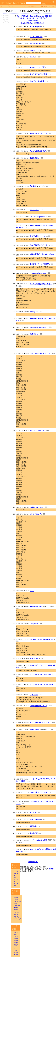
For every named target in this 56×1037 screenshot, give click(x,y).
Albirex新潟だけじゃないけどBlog (42, 254)
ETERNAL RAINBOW (38, 327)
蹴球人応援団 (34, 729)
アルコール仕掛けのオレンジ (40, 722)
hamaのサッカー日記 (37, 67)
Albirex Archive (16, 910)
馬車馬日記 (34, 833)
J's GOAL (16, 950)
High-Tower (34, 695)
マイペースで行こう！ (38, 430)
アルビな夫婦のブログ (38, 151)
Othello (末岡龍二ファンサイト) (41, 284)
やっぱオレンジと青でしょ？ (40, 353)
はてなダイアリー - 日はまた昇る (41, 684)
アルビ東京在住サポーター (39, 245)
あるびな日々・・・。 (38, 236)
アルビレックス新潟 (37, 81)
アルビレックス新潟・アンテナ (17, 915)
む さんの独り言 (36, 37)
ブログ (37, 18)
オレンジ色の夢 (35, 819)
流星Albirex (34, 334)
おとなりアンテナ (27, 23)
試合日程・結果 (16, 879)
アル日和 (33, 812)
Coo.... (32, 591)
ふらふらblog (34, 210)
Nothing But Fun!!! (36, 507)
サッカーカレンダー (16, 935)
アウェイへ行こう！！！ (38, 133)
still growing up (35, 43)
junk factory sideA (36, 606)
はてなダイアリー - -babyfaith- (41, 674)
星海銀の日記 (34, 158)
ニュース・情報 (43, 16)
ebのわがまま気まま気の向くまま (42, 639)
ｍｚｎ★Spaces (35, 27)
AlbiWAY (33, 50)
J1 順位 (16, 941)
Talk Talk (33, 57)
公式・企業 (33, 16)
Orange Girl (34, 623)
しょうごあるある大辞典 (38, 840)
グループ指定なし (22, 16)
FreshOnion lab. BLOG (38, 273)
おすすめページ (39, 23)
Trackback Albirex (17, 906)
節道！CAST (34, 658)
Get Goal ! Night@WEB (38, 217)
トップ (16, 871)
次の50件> (34, 20)
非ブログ (44, 18)
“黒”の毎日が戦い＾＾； (38, 706)
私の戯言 (33, 186)
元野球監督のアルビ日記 (38, 792)
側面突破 (33, 826)
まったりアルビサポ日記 (38, 74)
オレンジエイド (35, 514)
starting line (34, 312)
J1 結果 (16, 939)
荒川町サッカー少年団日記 (39, 264)
